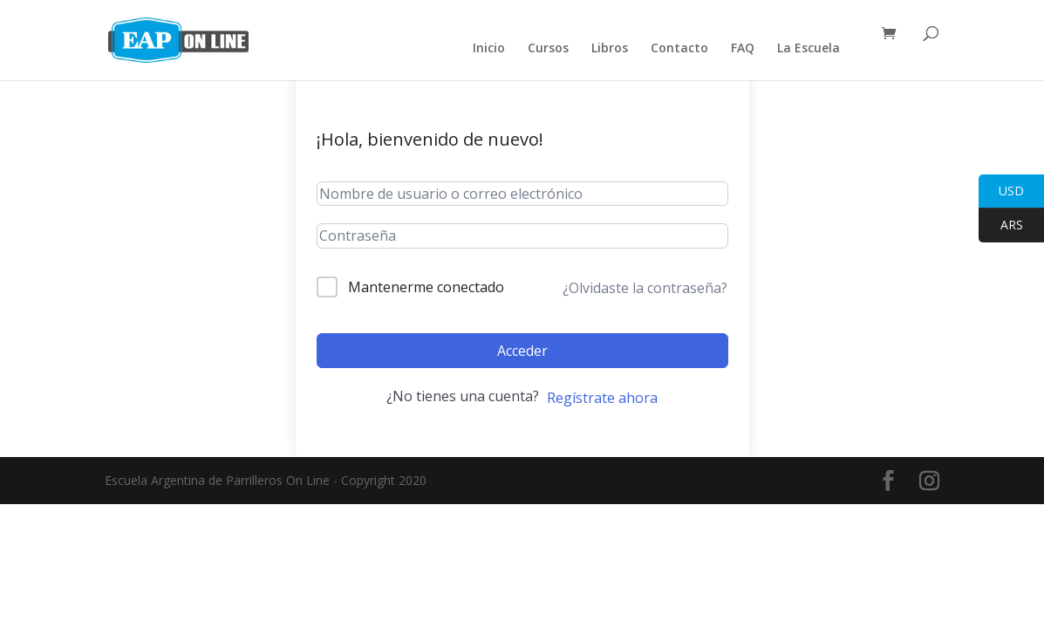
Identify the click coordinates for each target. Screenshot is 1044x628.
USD (1001, 191)
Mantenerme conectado (426, 287)
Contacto (679, 49)
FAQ (742, 49)
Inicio (489, 49)
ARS (1001, 225)
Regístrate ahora (602, 397)
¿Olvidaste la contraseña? (645, 287)
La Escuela (808, 49)
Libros (609, 49)
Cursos (548, 49)
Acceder (522, 350)
